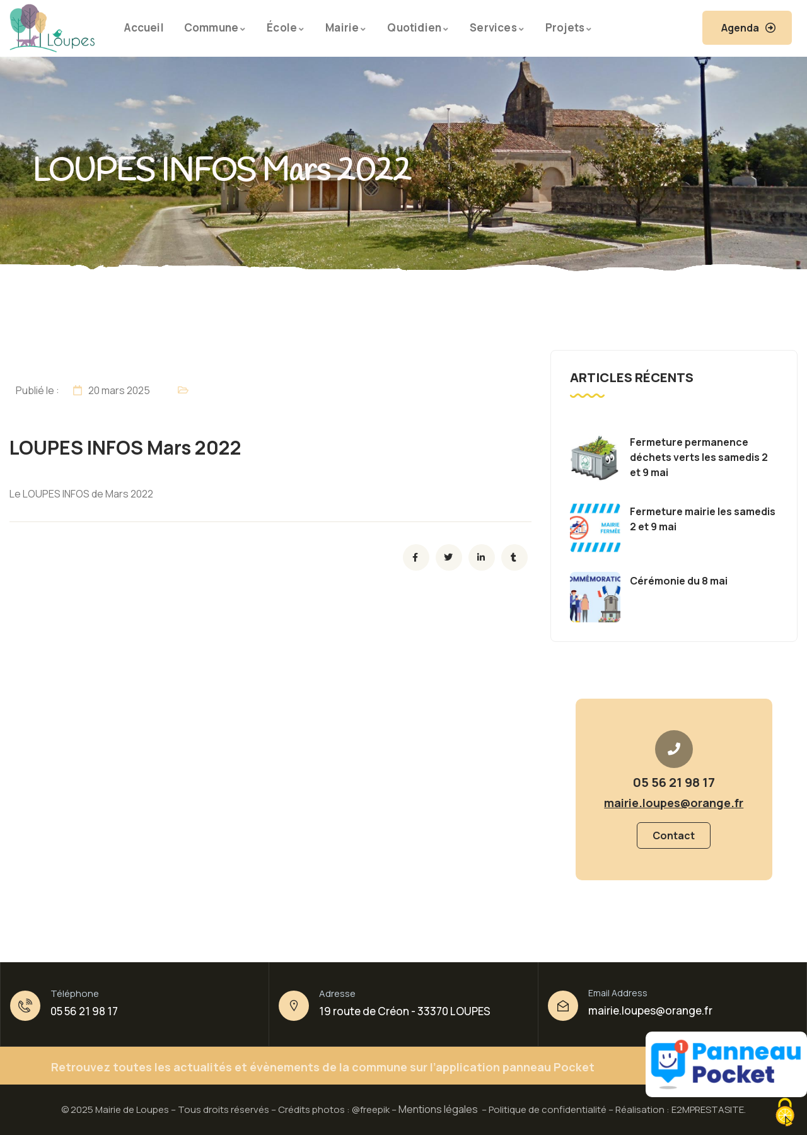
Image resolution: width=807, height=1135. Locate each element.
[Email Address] (563, 1006)
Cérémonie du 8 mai (679, 581)
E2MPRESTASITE (707, 1109)
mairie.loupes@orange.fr (650, 1010)
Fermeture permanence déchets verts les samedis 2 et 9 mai (699, 457)
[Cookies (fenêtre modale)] (785, 1113)
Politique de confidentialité (548, 1109)
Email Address (617, 993)
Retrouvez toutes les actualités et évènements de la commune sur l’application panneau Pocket (323, 1066)
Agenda (740, 28)
